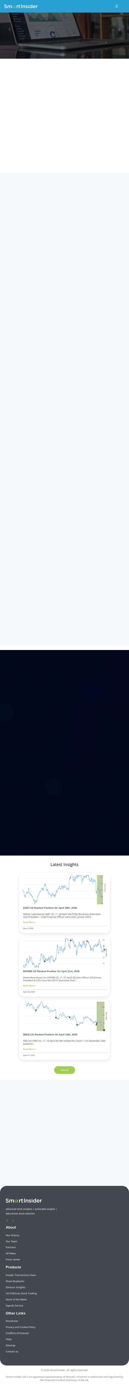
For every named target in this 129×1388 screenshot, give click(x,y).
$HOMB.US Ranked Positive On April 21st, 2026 (51, 971)
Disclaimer (12, 1321)
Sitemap (10, 1345)
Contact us (12, 1351)
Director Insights (15, 1287)
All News (11, 1253)
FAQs (9, 1339)
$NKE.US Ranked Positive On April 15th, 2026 (50, 1034)
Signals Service (14, 1305)
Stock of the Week (16, 1299)
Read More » (29, 922)
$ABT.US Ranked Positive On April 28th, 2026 (50, 907)
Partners (11, 1247)
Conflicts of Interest (17, 1333)
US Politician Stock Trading (21, 1293)
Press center (13, 1259)
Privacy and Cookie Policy (20, 1327)
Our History (12, 1235)
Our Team (11, 1241)
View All (65, 1070)
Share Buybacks (15, 1281)
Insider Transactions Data (21, 1275)
